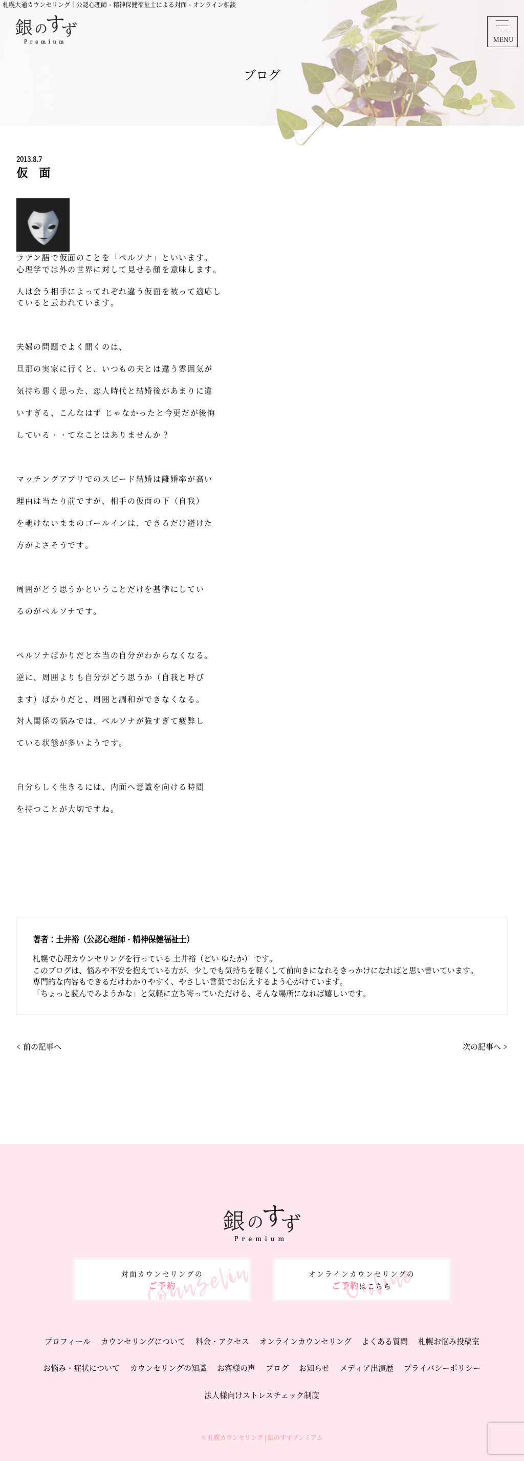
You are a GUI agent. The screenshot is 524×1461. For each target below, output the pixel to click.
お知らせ (314, 1367)
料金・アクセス (222, 1340)
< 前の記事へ (38, 1046)
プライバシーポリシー (442, 1367)
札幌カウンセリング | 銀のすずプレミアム (265, 1437)
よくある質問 (385, 1340)
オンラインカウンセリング (305, 1340)
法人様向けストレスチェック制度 (261, 1394)
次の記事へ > (485, 1046)
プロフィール (68, 1340)
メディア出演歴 (367, 1367)
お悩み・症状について (81, 1367)
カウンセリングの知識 (168, 1367)
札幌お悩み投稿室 (448, 1340)
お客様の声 (236, 1367)
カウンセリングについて (143, 1340)
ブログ (277, 1367)
